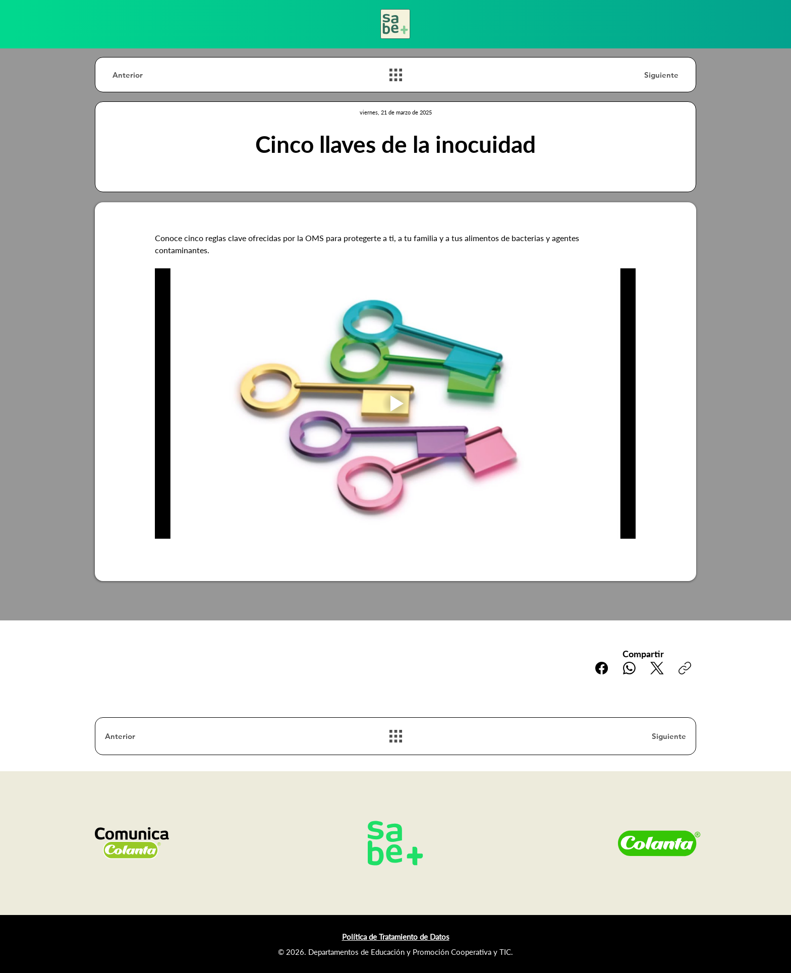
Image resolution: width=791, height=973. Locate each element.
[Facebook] (601, 668)
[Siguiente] (643, 75)
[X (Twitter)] (657, 668)
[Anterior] (148, 75)
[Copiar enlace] (685, 668)
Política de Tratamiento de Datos (395, 936)
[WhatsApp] (629, 668)
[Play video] (395, 403)
